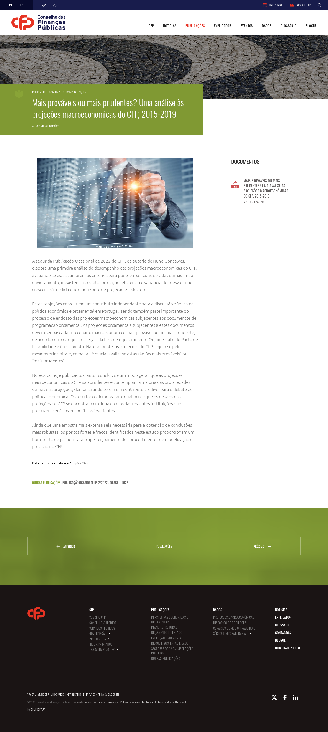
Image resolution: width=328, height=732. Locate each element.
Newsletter (300, 5)
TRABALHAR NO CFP (38, 694)
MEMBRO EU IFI (110, 694)
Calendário (273, 5)
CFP (151, 25)
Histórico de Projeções (229, 622)
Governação (98, 633)
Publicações (195, 25)
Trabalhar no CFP (102, 649)
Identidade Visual (288, 648)
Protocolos (97, 638)
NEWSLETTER (74, 694)
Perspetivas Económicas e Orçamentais (169, 619)
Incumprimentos (101, 644)
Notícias (169, 25)
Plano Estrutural (164, 627)
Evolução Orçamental (167, 638)
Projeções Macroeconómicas (233, 617)
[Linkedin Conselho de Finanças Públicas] (296, 697)
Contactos (283, 632)
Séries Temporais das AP (230, 633)
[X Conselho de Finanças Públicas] (274, 697)
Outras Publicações (74, 91)
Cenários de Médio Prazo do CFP (235, 628)
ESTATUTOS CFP (92, 694)
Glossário (289, 25)
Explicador (222, 25)
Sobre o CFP (97, 617)
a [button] (45, 5)
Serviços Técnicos (102, 628)
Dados (267, 25)
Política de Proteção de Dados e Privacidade (95, 702)
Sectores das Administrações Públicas (172, 651)
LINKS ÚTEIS (58, 694)
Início (35, 91)
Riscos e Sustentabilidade (169, 643)
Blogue (311, 25)
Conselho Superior (102, 622)
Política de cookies (130, 702)
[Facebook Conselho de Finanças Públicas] (285, 697)
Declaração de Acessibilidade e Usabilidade (164, 702)
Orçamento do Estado (166, 632)
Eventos (247, 25)
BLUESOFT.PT (38, 709)
